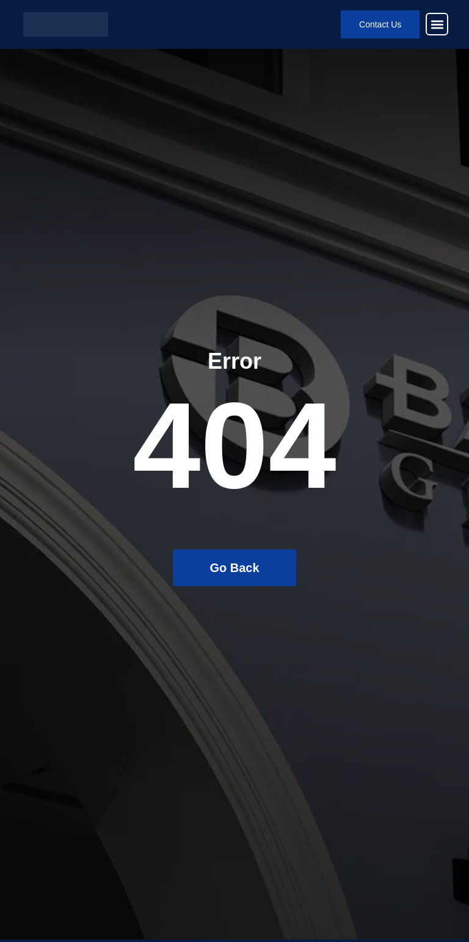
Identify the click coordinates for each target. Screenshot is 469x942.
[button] (437, 24)
